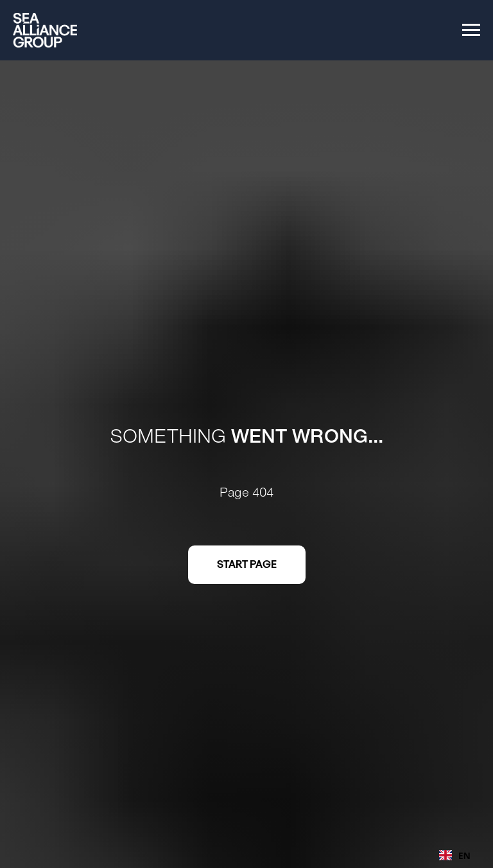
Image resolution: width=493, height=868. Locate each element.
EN (455, 855)
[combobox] (454, 855)
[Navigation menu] (471, 30)
